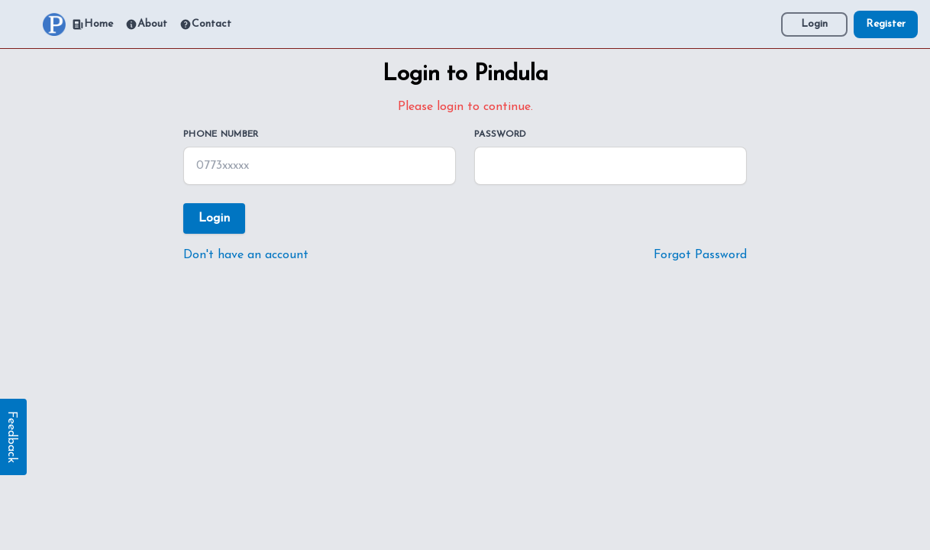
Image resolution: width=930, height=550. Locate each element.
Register (886, 24)
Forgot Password (700, 255)
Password (500, 134)
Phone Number (221, 134)
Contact (205, 24)
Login (814, 24)
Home (92, 24)
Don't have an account (245, 255)
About (146, 24)
